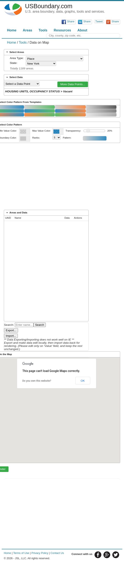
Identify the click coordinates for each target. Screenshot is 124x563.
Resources (62, 30)
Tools (43, 30)
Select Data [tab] (14, 77)
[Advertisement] (62, 177)
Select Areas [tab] (14, 52)
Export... (11, 330)
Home (11, 30)
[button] (72, 84)
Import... (11, 335)
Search (39, 324)
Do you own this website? (36, 380)
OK (83, 380)
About (82, 30)
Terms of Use (21, 553)
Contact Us (57, 553)
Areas (27, 30)
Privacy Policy (39, 553)
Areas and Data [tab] (16, 212)
